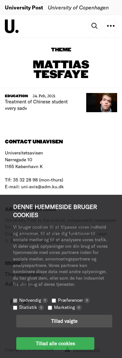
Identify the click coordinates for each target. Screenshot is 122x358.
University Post (24, 7)
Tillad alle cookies (55, 343)
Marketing (68, 307)
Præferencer (74, 300)
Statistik (31, 307)
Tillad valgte (64, 321)
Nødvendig (33, 300)
